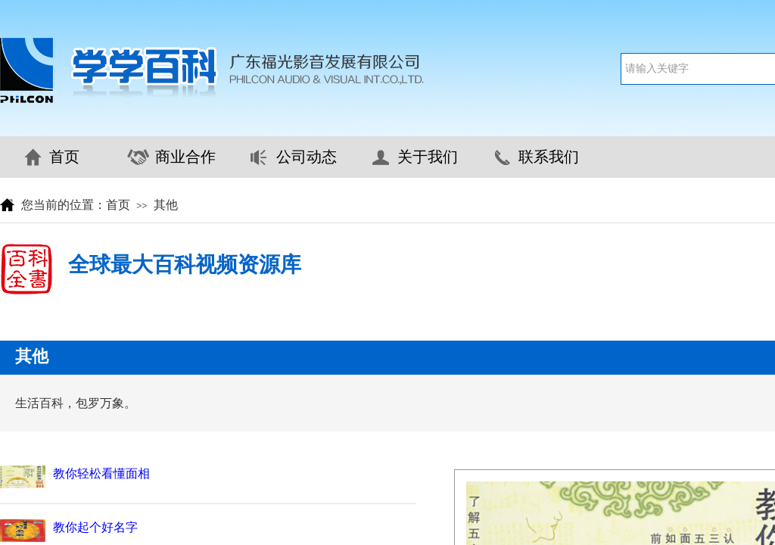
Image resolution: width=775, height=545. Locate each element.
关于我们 (427, 156)
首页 (64, 156)
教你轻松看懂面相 (101, 473)
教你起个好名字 (95, 527)
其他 (166, 204)
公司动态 (306, 156)
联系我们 (548, 156)
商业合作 (185, 156)
